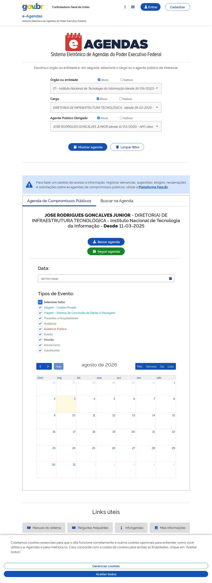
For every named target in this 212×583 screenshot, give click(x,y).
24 (73, 448)
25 (93, 448)
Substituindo (52, 350)
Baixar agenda (106, 241)
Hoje (58, 366)
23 (53, 448)
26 (53, 382)
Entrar (150, 7)
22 (173, 431)
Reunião (49, 339)
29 (113, 382)
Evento (48, 334)
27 (73, 382)
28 (93, 382)
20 (133, 431)
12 (113, 415)
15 (173, 415)
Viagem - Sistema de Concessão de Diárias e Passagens (79, 312)
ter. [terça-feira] (79, 377)
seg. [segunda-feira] (59, 377)
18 (93, 431)
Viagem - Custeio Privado (60, 307)
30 (133, 382)
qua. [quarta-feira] (99, 377)
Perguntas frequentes (89, 527)
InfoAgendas (131, 527)
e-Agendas (32, 15)
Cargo (54, 98)
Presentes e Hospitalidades (61, 318)
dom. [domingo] (40, 377)
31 (153, 382)
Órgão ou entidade (64, 80)
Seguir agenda (106, 251)
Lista (171, 366)
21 (153, 431)
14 (153, 415)
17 (74, 431)
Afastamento (52, 345)
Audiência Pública (55, 329)
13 (133, 415)
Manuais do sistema (44, 527)
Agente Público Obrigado (69, 118)
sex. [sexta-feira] (139, 377)
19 (113, 431)
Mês (139, 366)
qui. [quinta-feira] (119, 377)
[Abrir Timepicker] (170, 278)
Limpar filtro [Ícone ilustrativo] (127, 147)
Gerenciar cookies (106, 566)
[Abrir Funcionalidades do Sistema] (133, 7)
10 (73, 415)
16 (54, 431)
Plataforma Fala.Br (153, 187)
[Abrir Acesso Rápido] (125, 7)
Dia (162, 366)
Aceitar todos (106, 574)
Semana (151, 366)
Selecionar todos (54, 302)
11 (94, 415)
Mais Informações (169, 527)
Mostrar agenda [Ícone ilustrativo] (88, 147)
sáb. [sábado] (159, 377)
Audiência (50, 323)
